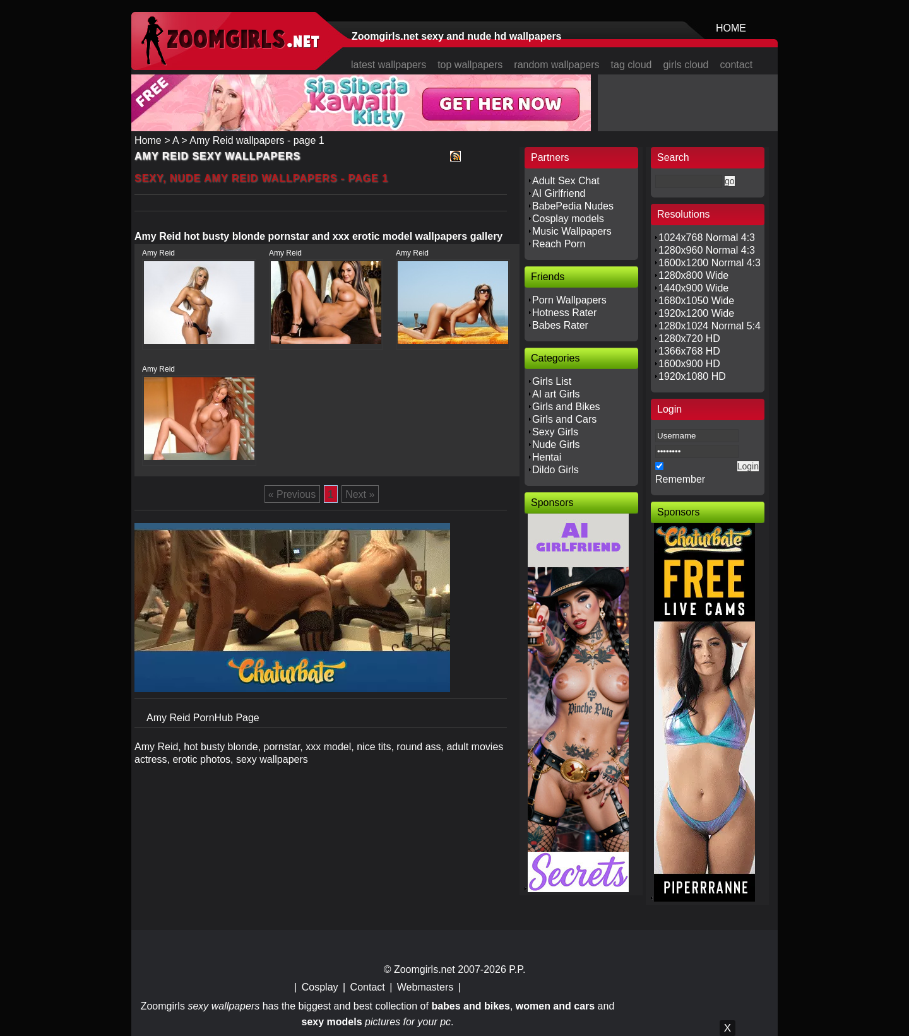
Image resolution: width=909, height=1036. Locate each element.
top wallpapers (469, 64)
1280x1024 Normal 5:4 (709, 326)
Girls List (551, 381)
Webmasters (425, 987)
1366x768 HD (689, 351)
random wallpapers (556, 64)
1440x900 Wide (693, 288)
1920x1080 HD (692, 376)
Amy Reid (158, 253)
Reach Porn (559, 243)
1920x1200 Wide (696, 313)
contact (736, 64)
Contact (367, 987)
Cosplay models (568, 218)
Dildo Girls (555, 469)
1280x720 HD (689, 338)
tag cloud (631, 64)
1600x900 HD (689, 363)
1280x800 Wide (693, 275)
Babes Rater (560, 325)
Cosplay (320, 987)
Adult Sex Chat (566, 180)
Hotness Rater (564, 312)
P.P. (517, 969)
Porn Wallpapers (569, 300)
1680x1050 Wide (696, 300)
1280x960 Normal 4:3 (706, 250)
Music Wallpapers (572, 231)
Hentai (546, 457)
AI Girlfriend (558, 193)
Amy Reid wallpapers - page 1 (256, 140)
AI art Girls (556, 394)
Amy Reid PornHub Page (202, 717)
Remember (680, 479)
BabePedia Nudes (573, 206)
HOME (731, 28)
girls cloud (685, 64)
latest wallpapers (388, 64)
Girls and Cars (564, 419)
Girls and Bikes (566, 406)
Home (148, 140)
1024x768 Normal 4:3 (706, 237)
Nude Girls (556, 444)
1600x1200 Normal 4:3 (709, 262)
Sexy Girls (555, 432)
